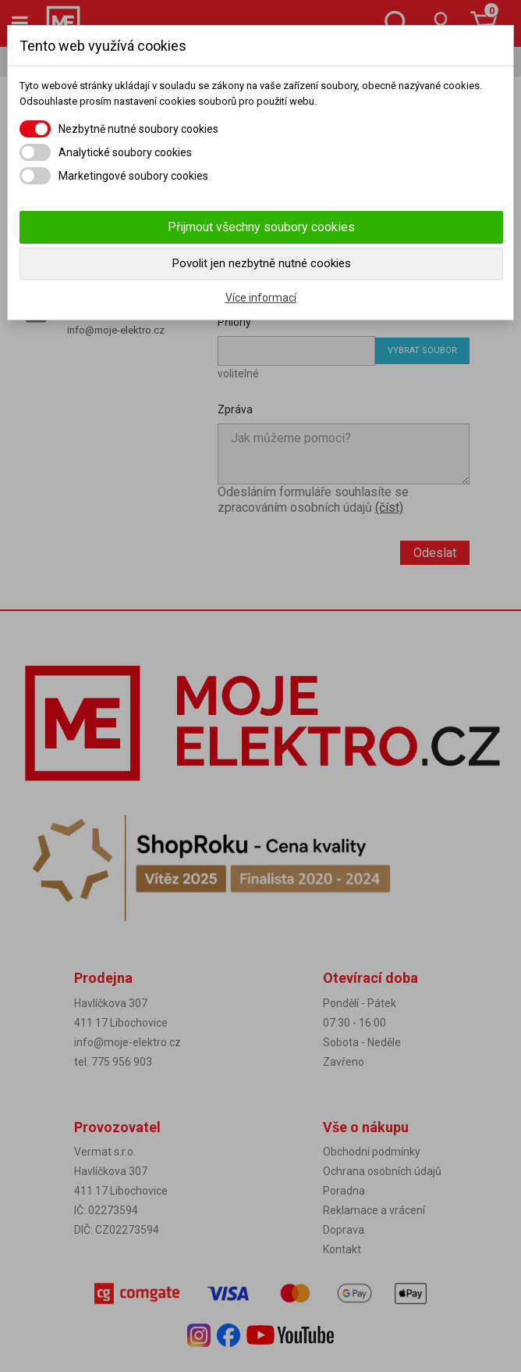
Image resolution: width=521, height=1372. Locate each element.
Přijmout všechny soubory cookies (261, 227)
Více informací (260, 297)
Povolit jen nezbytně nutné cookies (261, 263)
